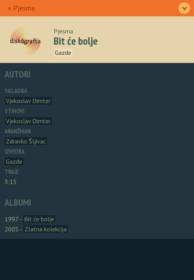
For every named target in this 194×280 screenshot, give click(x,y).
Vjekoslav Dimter (28, 101)
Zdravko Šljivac (26, 141)
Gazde (63, 52)
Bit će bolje (39, 219)
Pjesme (24, 8)
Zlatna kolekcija (45, 229)
